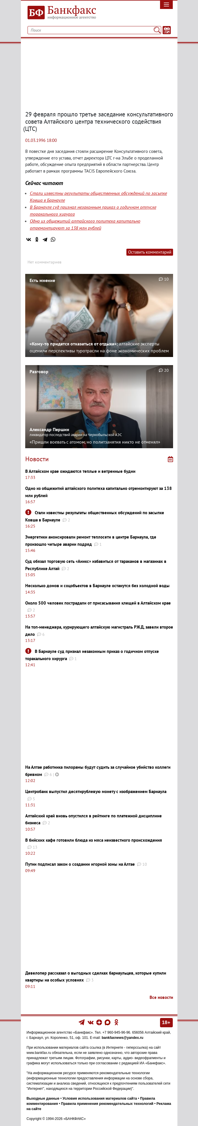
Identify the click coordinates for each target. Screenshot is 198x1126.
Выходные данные (43, 1098)
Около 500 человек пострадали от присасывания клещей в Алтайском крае (98, 603)
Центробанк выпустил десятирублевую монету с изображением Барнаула (95, 791)
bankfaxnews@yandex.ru (122, 1038)
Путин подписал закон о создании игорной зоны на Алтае (80, 864)
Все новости (161, 997)
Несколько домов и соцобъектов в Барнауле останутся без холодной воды (97, 585)
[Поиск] (157, 30)
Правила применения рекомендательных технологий (107, 1104)
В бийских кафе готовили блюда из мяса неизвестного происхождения (93, 840)
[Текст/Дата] (167, 30)
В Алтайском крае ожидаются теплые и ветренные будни (80, 471)
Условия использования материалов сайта (100, 1098)
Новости (37, 459)
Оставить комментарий (149, 252)
